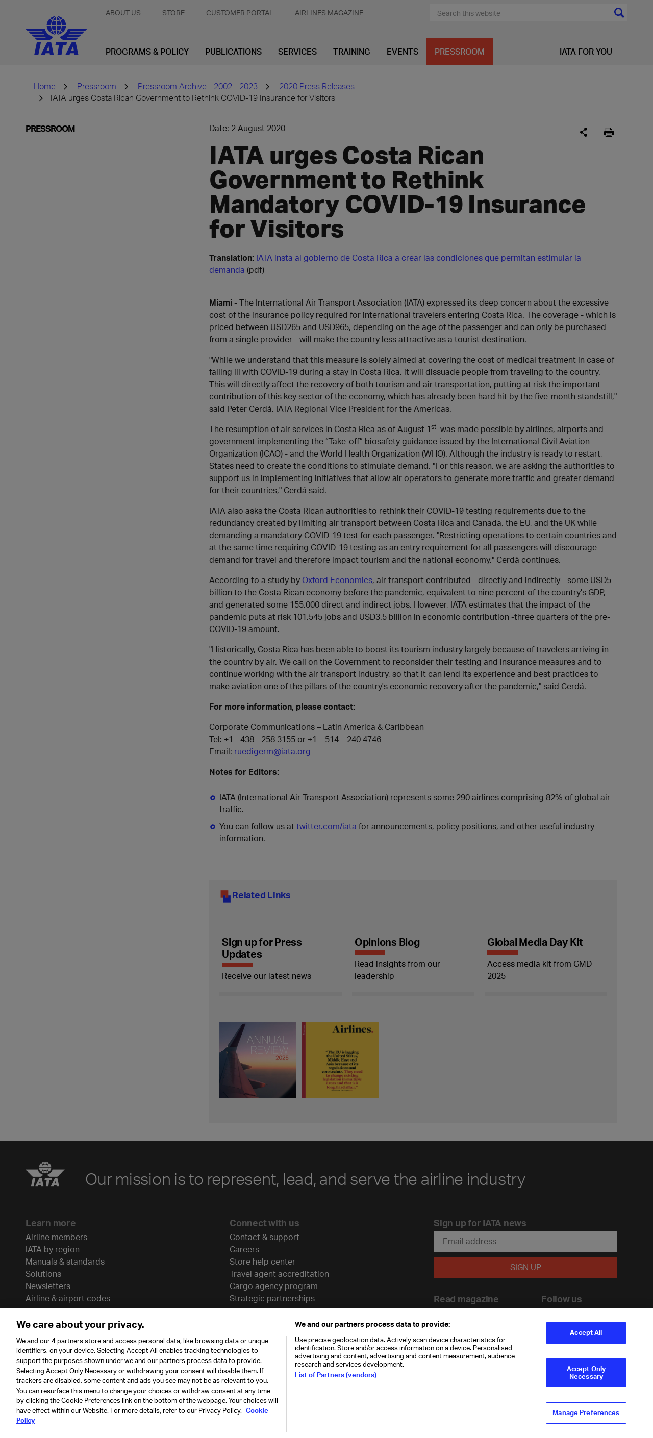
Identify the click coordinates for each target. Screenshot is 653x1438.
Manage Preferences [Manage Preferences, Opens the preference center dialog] (585, 1421)
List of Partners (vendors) (335, 1383)
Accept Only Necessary (586, 1381)
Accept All (586, 1341)
